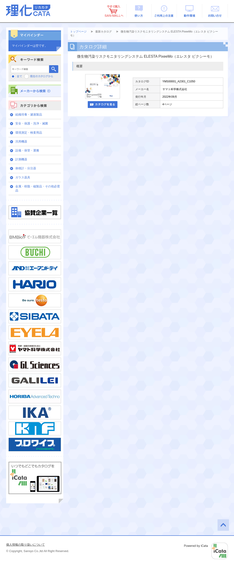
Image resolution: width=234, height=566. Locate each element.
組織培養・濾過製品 (28, 114)
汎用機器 (21, 141)
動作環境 (189, 11)
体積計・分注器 (25, 168)
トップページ (78, 31)
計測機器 (21, 159)
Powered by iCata (206, 551)
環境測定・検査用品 (28, 132)
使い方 (139, 11)
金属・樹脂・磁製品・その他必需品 (37, 188)
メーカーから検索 (34, 91)
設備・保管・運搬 (27, 150)
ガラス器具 (22, 177)
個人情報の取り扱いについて (25, 544)
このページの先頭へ (223, 525)
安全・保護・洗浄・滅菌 (31, 123)
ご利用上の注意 (164, 11)
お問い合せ (215, 11)
